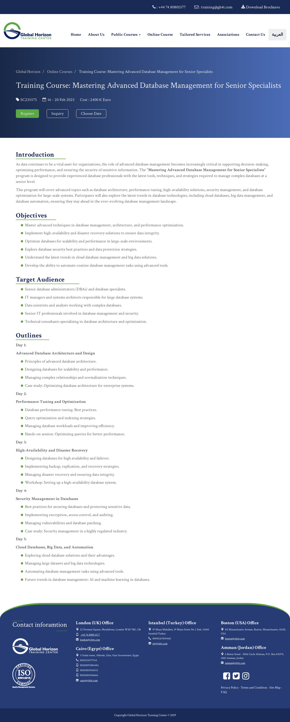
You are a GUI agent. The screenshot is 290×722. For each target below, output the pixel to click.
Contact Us (255, 34)
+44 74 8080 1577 (90, 634)
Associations (228, 34)
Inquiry (57, 113)
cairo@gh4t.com (89, 680)
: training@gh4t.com (213, 7)
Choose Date (91, 113)
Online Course (160, 34)
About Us (96, 34)
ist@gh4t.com (159, 643)
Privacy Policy (229, 688)
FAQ (224, 692)
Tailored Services (195, 34)
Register (27, 113)
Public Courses (126, 34)
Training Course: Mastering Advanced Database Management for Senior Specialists (146, 71)
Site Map (274, 688)
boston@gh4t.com (235, 638)
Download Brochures (260, 7)
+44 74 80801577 (172, 7)
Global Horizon (28, 71)
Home (78, 34)
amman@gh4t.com (235, 663)
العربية (277, 34)
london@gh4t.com (90, 639)
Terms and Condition (254, 688)
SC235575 (28, 99)
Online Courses (59, 71)
